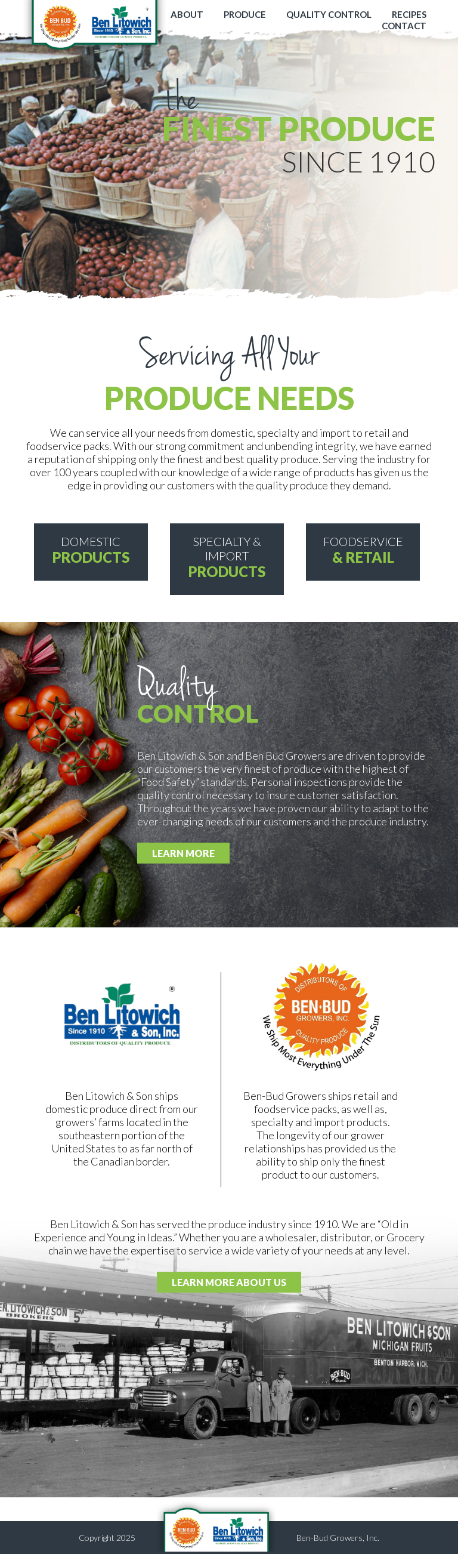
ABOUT (187, 14)
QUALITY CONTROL (329, 14)
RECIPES (409, 14)
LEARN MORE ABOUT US (229, 1282)
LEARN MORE (183, 853)
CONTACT (404, 25)
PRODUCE (245, 14)
